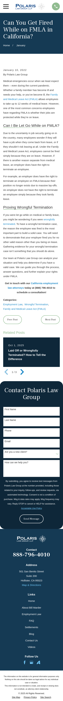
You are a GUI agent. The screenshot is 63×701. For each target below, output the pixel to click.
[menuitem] (16, 697)
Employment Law (12, 304)
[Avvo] (38, 662)
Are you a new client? (16, 452)
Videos (31, 647)
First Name (10, 409)
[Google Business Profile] (31, 662)
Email (7, 441)
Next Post (50, 319)
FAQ (31, 620)
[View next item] (22, 372)
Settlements (31, 627)
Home (31, 600)
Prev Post (12, 319)
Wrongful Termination (36, 304)
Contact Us (31, 640)
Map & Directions (31, 585)
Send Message (31, 518)
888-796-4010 (31, 555)
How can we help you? (16, 462)
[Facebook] (24, 662)
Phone (8, 430)
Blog (31, 633)
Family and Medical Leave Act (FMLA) (24, 308)
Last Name (10, 420)
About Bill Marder (31, 607)
